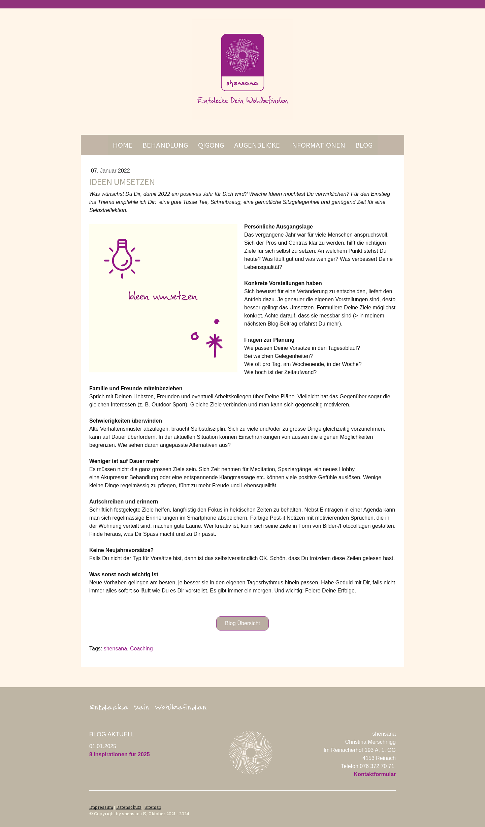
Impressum (101, 807)
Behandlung (165, 145)
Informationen (317, 145)
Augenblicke (257, 145)
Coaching (141, 648)
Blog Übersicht (242, 623)
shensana (115, 648)
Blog (364, 145)
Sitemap (152, 807)
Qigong (211, 145)
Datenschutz (128, 807)
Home (122, 145)
